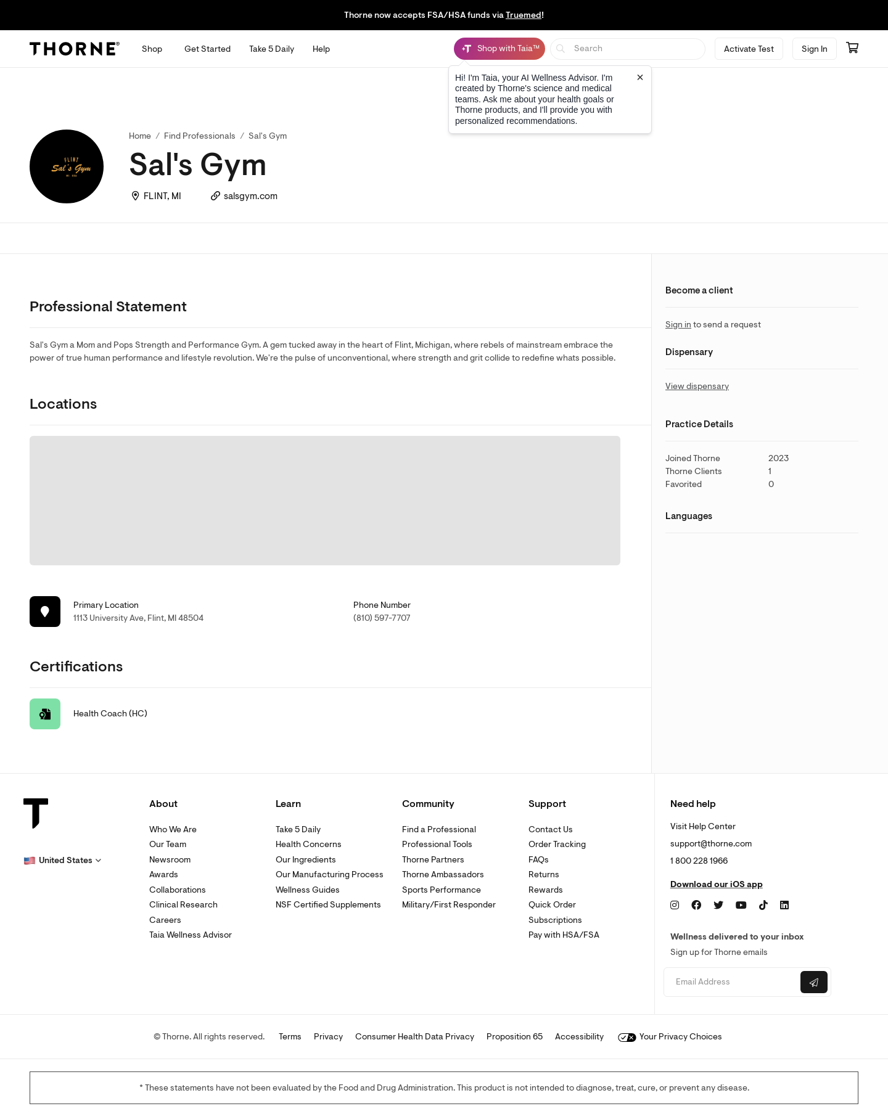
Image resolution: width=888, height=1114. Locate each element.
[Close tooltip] (640, 77)
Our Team (167, 844)
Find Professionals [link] (200, 136)
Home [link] (140, 136)
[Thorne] (75, 48)
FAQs (538, 859)
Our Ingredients (306, 859)
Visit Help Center (703, 826)
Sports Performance (441, 890)
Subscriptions (555, 920)
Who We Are (173, 829)
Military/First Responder (449, 904)
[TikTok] (763, 905)
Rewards (545, 890)
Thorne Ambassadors (443, 874)
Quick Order (552, 904)
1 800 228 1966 (699, 861)
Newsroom (170, 859)
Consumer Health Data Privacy (414, 1036)
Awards (163, 874)
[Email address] (730, 982)
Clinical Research (183, 904)
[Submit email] (814, 982)
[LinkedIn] (784, 905)
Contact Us (550, 829)
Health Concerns (309, 844)
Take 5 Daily (298, 829)
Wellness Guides (308, 890)
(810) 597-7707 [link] (382, 618)
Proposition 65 (515, 1036)
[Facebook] (696, 905)
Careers (165, 920)
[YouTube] (741, 905)
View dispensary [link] (697, 386)
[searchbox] (628, 49)
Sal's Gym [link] (268, 136)
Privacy (328, 1036)
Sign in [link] (678, 324)
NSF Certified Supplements (328, 904)
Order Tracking (557, 844)
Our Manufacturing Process (330, 874)
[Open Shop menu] (152, 49)
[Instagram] (674, 905)
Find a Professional (439, 829)
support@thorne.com (711, 843)
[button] (62, 860)
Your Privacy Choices (670, 1036)
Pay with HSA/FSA (563, 935)
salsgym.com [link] (251, 196)
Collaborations (177, 890)
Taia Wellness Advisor (190, 935)
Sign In (815, 49)
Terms (290, 1036)
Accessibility (579, 1036)
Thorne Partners (433, 859)
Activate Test (749, 49)
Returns (543, 874)
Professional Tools (437, 844)
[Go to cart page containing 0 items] (852, 48)
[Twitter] (718, 905)
